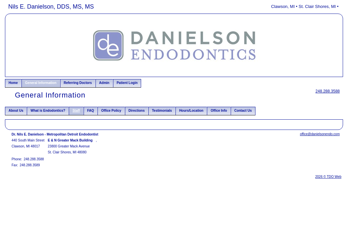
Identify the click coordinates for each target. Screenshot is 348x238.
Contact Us (243, 110)
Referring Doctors (78, 83)
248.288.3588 (328, 91)
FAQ (90, 110)
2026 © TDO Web (328, 176)
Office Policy (111, 110)
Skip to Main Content (23, 5)
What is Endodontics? (47, 110)
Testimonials (162, 110)
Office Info (219, 110)
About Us (16, 110)
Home (13, 83)
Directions (137, 110)
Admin (104, 83)
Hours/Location (191, 110)
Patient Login (127, 83)
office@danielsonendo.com (320, 134)
